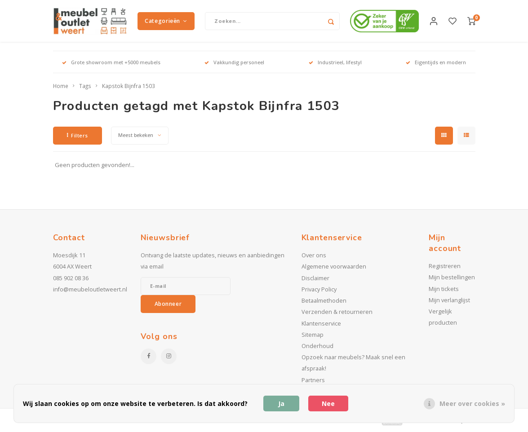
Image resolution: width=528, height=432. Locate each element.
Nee (328, 403)
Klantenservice (321, 326)
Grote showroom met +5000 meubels (111, 65)
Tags (85, 89)
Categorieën (166, 22)
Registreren (445, 269)
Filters (77, 138)
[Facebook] (148, 359)
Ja (281, 403)
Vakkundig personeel (234, 65)
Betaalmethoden (324, 304)
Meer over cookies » (472, 403)
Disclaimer (315, 281)
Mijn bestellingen (452, 280)
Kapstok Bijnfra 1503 (128, 89)
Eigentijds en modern (436, 65)
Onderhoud (317, 349)
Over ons (314, 258)
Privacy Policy (319, 292)
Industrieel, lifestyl (335, 65)
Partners (313, 383)
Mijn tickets (444, 291)
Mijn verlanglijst (449, 303)
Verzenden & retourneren (337, 315)
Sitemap (313, 337)
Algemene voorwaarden (334, 269)
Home (60, 89)
